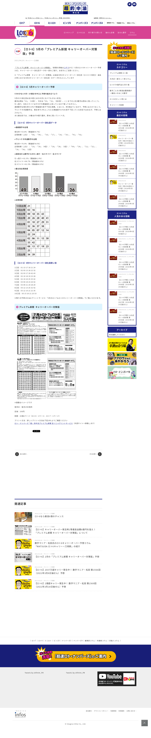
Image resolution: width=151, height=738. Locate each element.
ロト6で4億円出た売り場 (119, 85)
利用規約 (121, 711)
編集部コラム (90, 640)
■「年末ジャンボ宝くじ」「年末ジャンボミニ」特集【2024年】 (48, 18)
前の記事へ (21, 454)
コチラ (66, 67)
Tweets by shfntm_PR (34, 673)
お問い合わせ (131, 711)
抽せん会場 (110, 32)
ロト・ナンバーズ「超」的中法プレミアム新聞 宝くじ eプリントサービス (44, 423)
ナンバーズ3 (66, 640)
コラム (132, 32)
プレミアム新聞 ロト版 (119, 73)
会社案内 (89, 711)
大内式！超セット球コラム (120, 79)
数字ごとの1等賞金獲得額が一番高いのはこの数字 (121, 91)
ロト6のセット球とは (118, 99)
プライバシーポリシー (101, 711)
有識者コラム (102, 640)
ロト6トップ (69, 32)
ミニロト (48, 640)
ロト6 (40, 640)
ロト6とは (81, 32)
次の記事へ (96, 454)
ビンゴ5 (57, 640)
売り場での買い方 (95, 32)
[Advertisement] (58, 477)
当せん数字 (122, 32)
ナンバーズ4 (78, 640)
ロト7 (34, 640)
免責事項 (113, 711)
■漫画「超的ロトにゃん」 (103, 18)
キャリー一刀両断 (117, 105)
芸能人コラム (114, 640)
